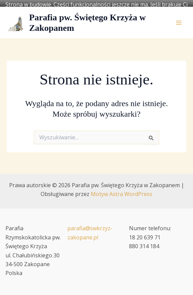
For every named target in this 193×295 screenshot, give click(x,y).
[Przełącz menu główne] (178, 19)
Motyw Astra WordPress (121, 190)
